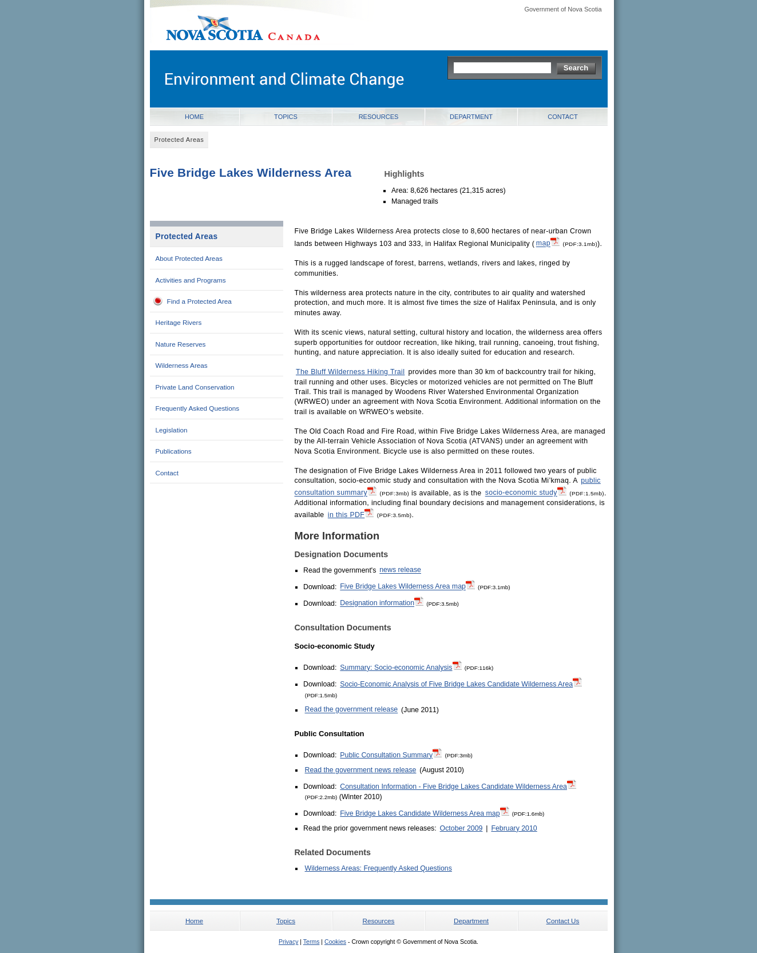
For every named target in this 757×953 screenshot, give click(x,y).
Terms (311, 941)
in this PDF (351, 514)
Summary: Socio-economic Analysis (400, 667)
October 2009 (461, 828)
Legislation (172, 430)
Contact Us (563, 920)
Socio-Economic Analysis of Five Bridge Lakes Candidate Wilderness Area (461, 683)
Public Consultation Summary (391, 754)
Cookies (335, 941)
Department (471, 116)
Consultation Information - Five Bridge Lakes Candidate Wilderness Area (458, 786)
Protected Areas (187, 236)
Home (194, 116)
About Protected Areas (189, 258)
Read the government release (351, 710)
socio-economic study (525, 492)
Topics (286, 116)
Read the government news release (361, 770)
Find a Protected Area (199, 301)
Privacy (288, 941)
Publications (174, 451)
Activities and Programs (191, 280)
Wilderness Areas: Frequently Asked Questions (378, 868)
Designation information (381, 602)
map (548, 242)
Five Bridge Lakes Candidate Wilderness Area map (424, 812)
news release (400, 570)
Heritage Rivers (179, 322)
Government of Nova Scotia (562, 9)
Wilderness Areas (182, 365)
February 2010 (514, 828)
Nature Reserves (181, 344)
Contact (562, 116)
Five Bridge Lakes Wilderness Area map (407, 585)
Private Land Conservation (195, 387)
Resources (379, 116)
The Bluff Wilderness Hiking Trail (350, 372)
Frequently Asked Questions (198, 408)
